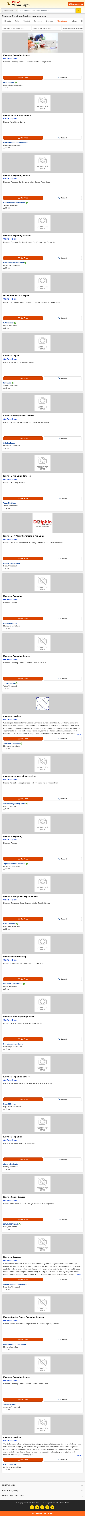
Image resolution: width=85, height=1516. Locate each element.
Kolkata (74, 21)
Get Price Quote (10, 58)
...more (78, 734)
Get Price (23, 78)
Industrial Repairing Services (13, 28)
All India (7, 21)
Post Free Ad (76, 4)
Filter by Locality (42, 1513)
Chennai (49, 21)
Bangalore (38, 21)
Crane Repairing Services (42, 28)
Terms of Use (64, 1503)
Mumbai (26, 21)
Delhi (17, 21)
